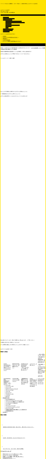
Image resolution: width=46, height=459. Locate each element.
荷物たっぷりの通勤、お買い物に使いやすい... (13, 456)
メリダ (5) (7, 395)
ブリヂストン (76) (9, 394)
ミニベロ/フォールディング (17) (12, 407)
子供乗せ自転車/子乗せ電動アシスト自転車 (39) (16, 409)
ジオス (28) (7, 384)
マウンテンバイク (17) (10, 405)
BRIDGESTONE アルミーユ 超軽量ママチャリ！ (16, 365)
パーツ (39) (7, 404)
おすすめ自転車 (34, 47)
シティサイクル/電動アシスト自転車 (13, 21)
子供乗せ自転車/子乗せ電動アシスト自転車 (15, 22)
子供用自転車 (8, 23)
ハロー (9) (7, 391)
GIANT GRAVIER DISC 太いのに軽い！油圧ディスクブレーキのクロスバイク (7, 367)
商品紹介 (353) (6, 397)
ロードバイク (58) (9, 408)
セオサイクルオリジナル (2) (11, 388)
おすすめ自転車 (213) (10, 399)
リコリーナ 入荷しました (33, 364)
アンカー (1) (40, 382)
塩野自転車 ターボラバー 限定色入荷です (41, 361)
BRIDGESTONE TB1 (7, 457)
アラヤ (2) (40, 381)
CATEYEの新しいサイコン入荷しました (15, 380)
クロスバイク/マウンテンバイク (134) (13, 400)
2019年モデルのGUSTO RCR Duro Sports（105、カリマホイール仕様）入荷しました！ (25, 366)
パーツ (6, 27)
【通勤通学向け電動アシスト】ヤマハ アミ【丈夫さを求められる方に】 (24, 381)
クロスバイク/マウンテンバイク (12, 25)
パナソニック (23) (9, 390)
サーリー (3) (40, 383)
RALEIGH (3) (41, 379)
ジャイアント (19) (9, 386)
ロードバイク (8, 26)
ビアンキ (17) (8, 392)
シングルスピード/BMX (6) (11, 403)
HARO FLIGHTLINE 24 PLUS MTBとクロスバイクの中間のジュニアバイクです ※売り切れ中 (33, 382)
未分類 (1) (5, 412)
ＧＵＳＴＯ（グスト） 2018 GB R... (11, 455)
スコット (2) (8, 387)
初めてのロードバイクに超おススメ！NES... (13, 453)
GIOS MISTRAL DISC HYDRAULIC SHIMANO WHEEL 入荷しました (7, 381)
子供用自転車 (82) (9, 410)
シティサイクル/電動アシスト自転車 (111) (14, 401)
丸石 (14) (7, 396)
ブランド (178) (41, 378)
